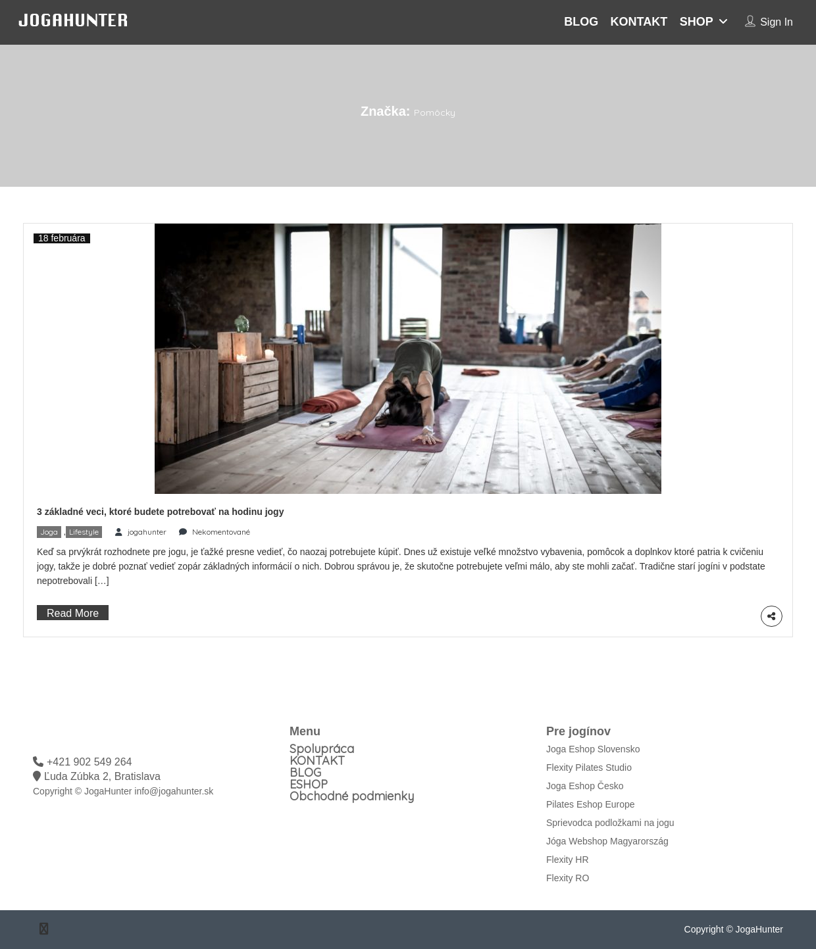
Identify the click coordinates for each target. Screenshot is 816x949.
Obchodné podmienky (352, 796)
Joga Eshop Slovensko (593, 749)
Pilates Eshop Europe (590, 804)
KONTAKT (639, 21)
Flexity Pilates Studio (589, 767)
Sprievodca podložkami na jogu (610, 822)
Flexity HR (567, 859)
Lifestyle (84, 532)
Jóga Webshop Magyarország (607, 841)
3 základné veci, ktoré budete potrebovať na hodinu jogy (160, 511)
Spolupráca (322, 748)
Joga (49, 532)
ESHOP (309, 784)
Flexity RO (567, 878)
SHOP (696, 21)
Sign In (776, 22)
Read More (73, 613)
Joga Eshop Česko (585, 786)
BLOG (581, 21)
